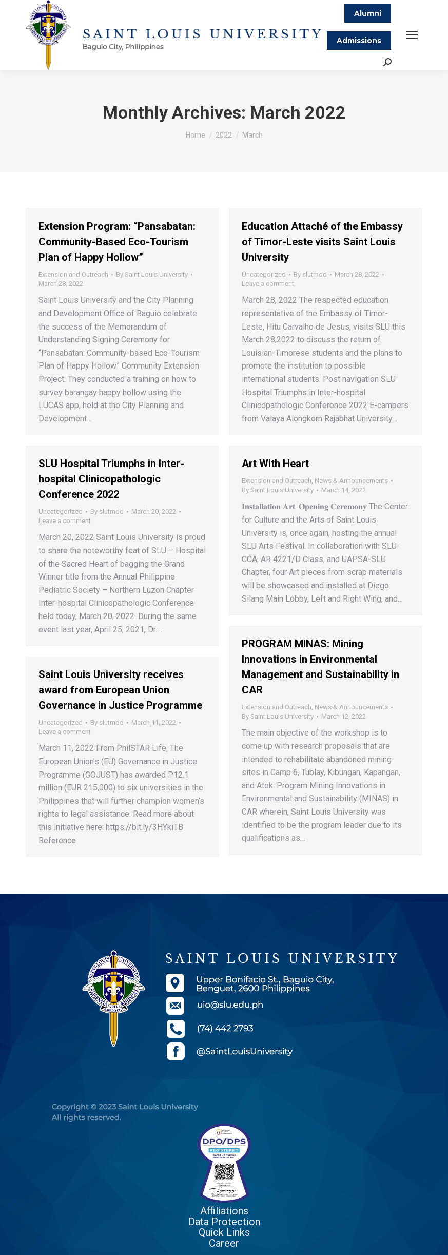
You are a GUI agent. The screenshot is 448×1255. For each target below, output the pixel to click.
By (152, 274)
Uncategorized (264, 274)
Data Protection (224, 1221)
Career (224, 1243)
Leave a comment (268, 283)
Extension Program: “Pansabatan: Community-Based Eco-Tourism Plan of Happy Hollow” (117, 241)
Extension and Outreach (73, 274)
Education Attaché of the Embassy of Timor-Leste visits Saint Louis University (322, 241)
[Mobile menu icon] (412, 35)
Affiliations (224, 1211)
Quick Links (224, 1232)
